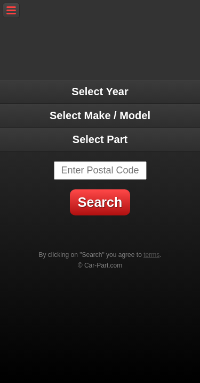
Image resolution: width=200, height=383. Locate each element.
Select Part (100, 139)
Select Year (99, 91)
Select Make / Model (100, 115)
